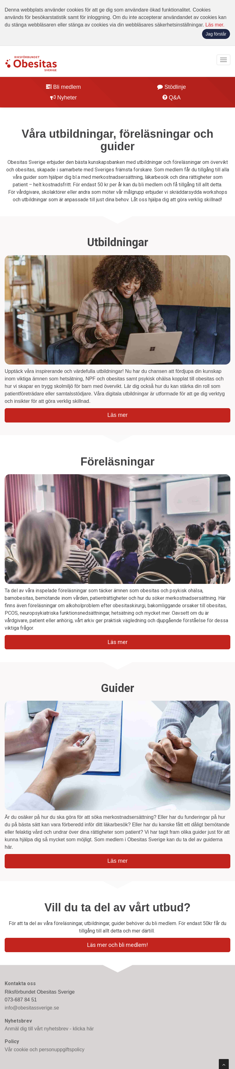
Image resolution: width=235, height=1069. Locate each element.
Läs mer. (214, 24)
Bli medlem (63, 87)
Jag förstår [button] (216, 33)
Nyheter (63, 97)
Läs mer (117, 415)
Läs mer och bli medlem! (117, 945)
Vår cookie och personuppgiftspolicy (44, 1049)
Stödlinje (171, 87)
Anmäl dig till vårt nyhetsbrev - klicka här (49, 1028)
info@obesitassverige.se (32, 1007)
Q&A (171, 97)
